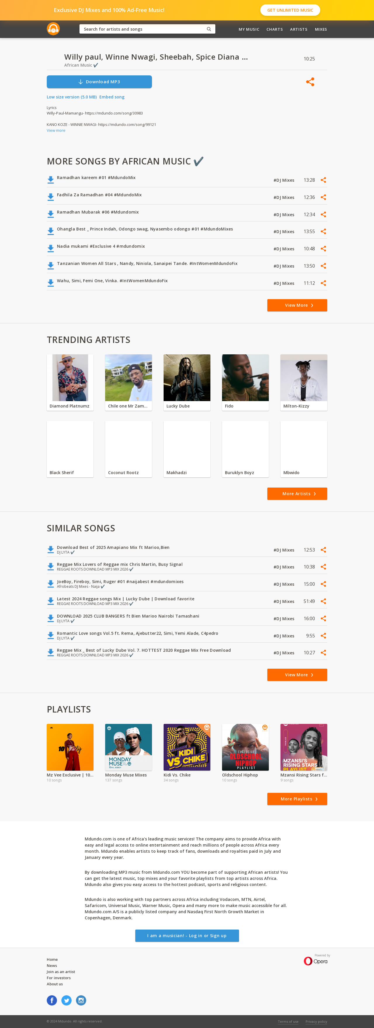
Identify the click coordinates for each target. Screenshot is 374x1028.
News (52, 965)
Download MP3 (99, 82)
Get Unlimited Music (290, 10)
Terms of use (288, 1021)
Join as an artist (61, 971)
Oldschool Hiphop (240, 775)
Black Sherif (62, 472)
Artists (299, 29)
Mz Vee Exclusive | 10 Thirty (70, 775)
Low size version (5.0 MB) (72, 97)
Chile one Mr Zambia (128, 406)
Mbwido (291, 472)
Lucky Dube (178, 406)
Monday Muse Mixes (126, 775)
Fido (229, 406)
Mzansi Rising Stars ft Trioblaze (303, 775)
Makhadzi (177, 472)
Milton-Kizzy (296, 406)
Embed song (111, 97)
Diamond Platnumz (69, 406)
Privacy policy (316, 1021)
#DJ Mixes (284, 180)
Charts (274, 29)
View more (56, 130)
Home (52, 959)
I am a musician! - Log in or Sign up (186, 935)
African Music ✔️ (81, 65)
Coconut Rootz (123, 472)
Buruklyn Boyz (239, 472)
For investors (59, 977)
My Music (249, 29)
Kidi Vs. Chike (177, 775)
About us (55, 984)
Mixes (321, 29)
